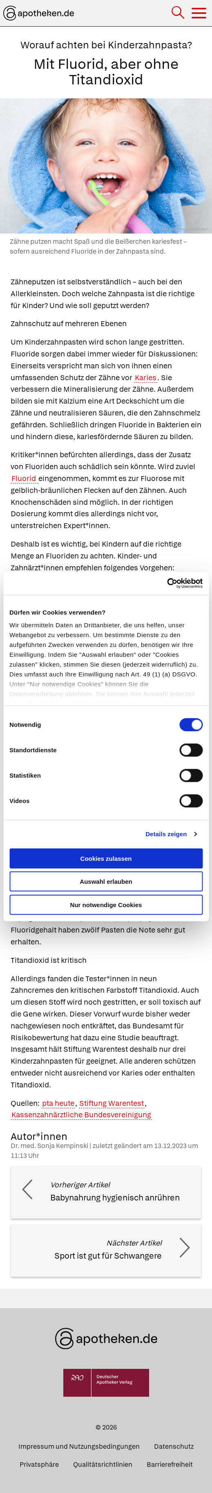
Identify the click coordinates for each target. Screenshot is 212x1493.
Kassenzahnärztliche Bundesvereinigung (81, 1114)
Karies (145, 377)
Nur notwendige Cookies (106, 904)
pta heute (58, 1103)
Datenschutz (174, 1446)
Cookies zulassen (106, 858)
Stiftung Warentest (111, 1103)
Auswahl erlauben (106, 881)
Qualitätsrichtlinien (102, 1464)
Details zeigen (166, 833)
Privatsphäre (39, 1464)
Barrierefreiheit (170, 1464)
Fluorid (24, 478)
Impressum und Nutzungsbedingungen (79, 1446)
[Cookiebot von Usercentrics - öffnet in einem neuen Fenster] (167, 583)
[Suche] (178, 13)
